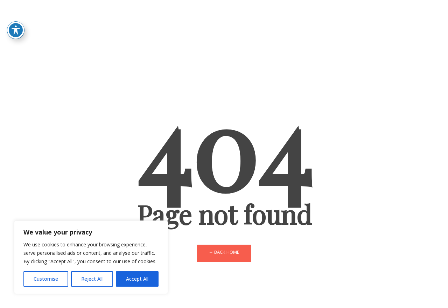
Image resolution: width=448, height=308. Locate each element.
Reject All (92, 278)
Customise (46, 278)
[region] (91, 257)
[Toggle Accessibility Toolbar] (15, 18)
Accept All (137, 278)
